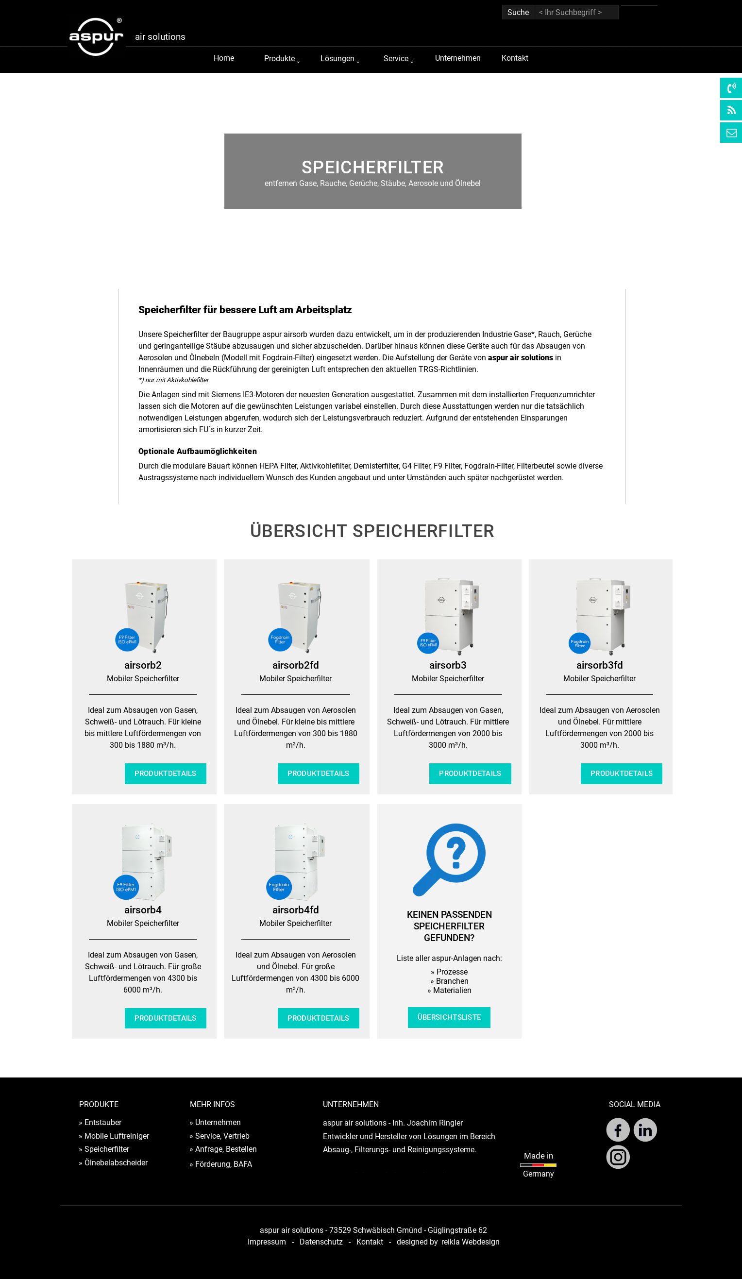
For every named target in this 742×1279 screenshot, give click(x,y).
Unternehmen (458, 58)
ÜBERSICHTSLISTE (449, 1017)
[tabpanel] (373, 173)
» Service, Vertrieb (219, 1136)
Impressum (267, 1241)
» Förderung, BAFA (220, 1164)
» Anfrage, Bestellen (223, 1149)
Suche (518, 12)
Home (224, 58)
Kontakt (515, 58)
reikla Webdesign (470, 1241)
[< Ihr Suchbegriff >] (576, 12)
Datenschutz (321, 1241)
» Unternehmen (215, 1122)
